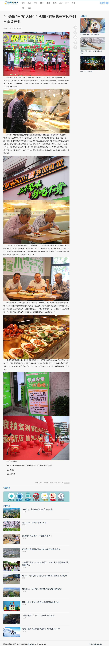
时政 (23, 3)
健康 (29, 8)
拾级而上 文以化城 (86, 71)
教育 (73, 3)
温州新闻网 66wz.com (18, 478)
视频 (54, 3)
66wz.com (31, 644)
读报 (102, 3)
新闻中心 (66, 482)
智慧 (23, 8)
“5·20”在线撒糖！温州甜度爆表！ (90, 34)
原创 (48, 3)
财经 (35, 3)
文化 (41, 3)
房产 (67, 3)
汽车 (60, 3)
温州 (29, 3)
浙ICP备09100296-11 (95, 644)
